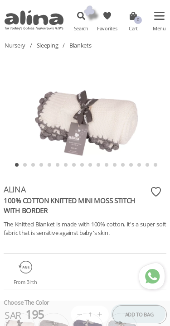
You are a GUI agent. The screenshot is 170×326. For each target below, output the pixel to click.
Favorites (107, 28)
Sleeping (47, 45)
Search (81, 28)
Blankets (80, 45)
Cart (133, 28)
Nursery (15, 45)
